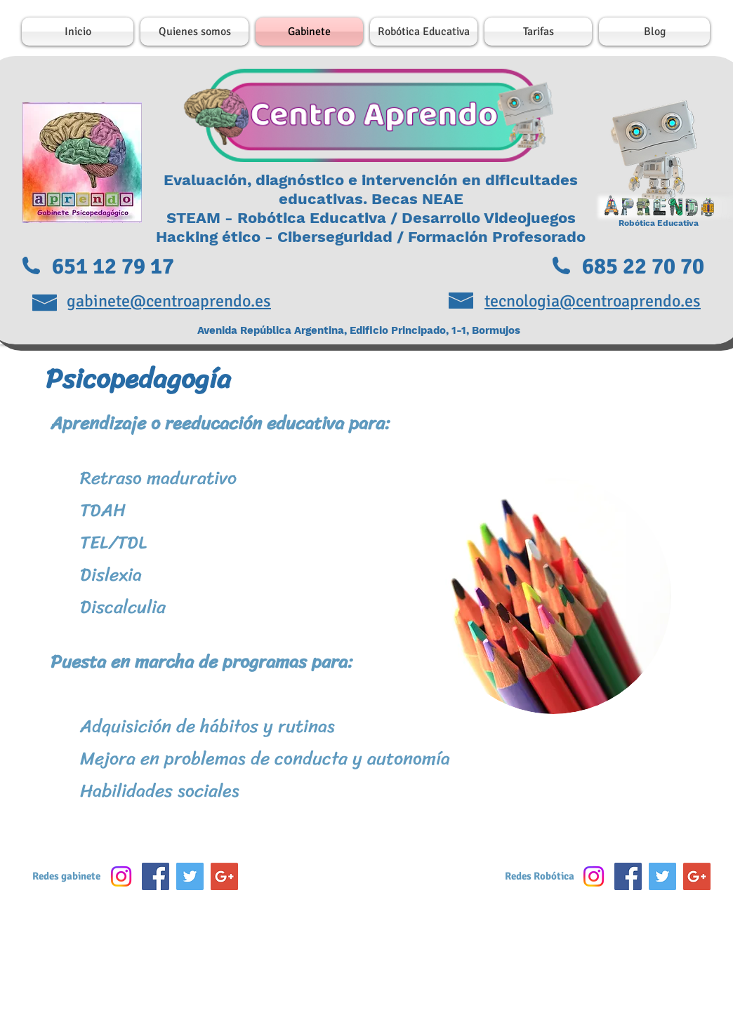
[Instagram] (121, 876)
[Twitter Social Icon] (190, 876)
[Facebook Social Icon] (155, 876)
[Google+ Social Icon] (224, 876)
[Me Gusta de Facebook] (368, 880)
